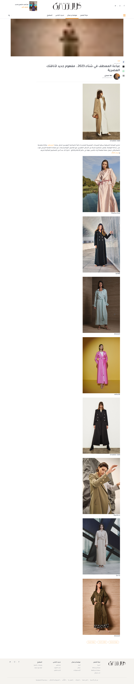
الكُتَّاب (64, 680)
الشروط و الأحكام (55, 680)
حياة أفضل (84, 15)
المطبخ (49, 15)
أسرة (98, 665)
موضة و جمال (72, 15)
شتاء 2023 (115, 153)
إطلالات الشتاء (102, 642)
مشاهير (58, 665)
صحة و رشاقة (96, 668)
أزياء (79, 665)
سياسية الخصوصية (41, 680)
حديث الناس (59, 15)
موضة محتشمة (114, 642)
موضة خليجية (91, 642)
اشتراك (77, 680)
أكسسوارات (76, 670)
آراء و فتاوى (57, 670)
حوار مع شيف (38, 668)
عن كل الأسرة (94, 680)
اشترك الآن (24, 7)
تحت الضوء (57, 668)
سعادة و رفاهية (95, 670)
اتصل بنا (70, 680)
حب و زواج (97, 673)
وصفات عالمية (38, 665)
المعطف (50, 145)
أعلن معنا (85, 680)
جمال (78, 668)
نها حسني (108, 76)
